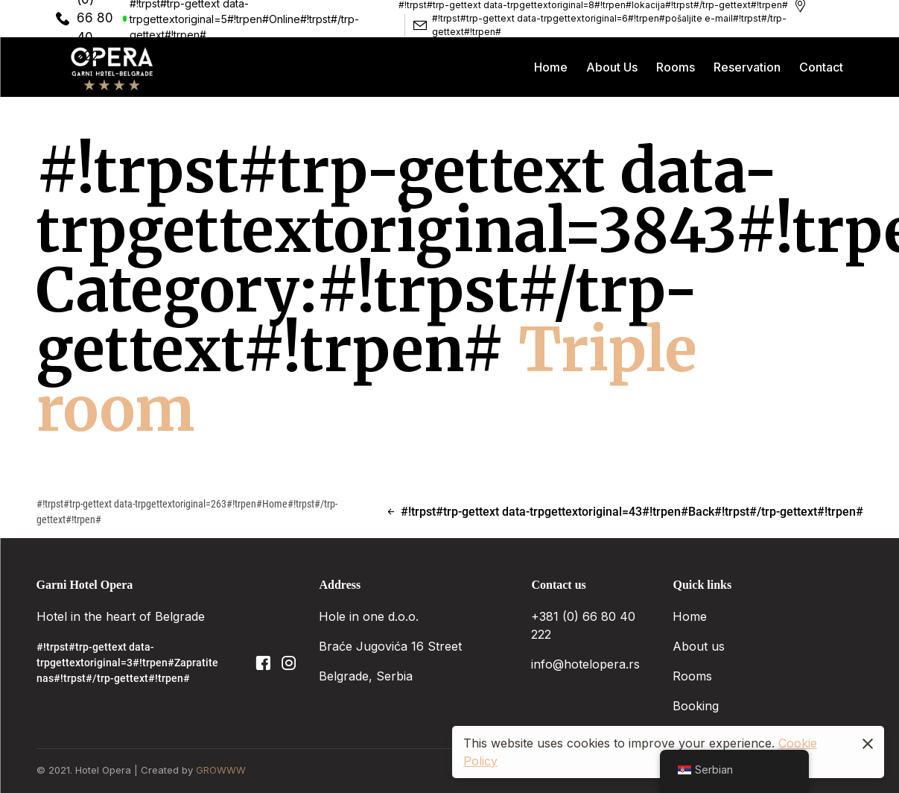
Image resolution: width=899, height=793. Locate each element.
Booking (697, 705)
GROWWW (221, 770)
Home (690, 616)
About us (699, 646)
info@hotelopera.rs (585, 664)
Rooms (694, 676)
